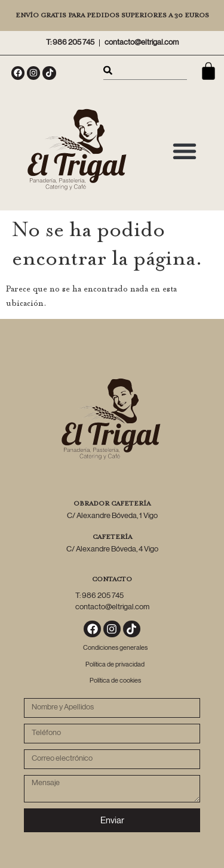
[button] (184, 150)
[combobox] (145, 70)
